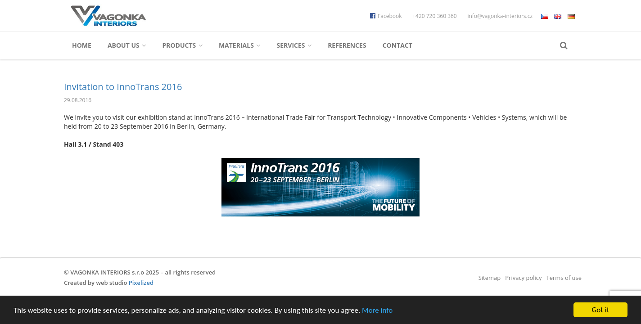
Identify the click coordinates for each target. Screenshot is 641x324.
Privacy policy (523, 278)
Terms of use (564, 278)
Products (182, 45)
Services (293, 45)
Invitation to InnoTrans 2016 (123, 87)
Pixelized (141, 283)
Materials (240, 45)
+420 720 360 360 (434, 16)
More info (377, 310)
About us (127, 45)
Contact (397, 45)
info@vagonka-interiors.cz (500, 16)
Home (81, 45)
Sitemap (489, 278)
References (347, 45)
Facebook (386, 16)
